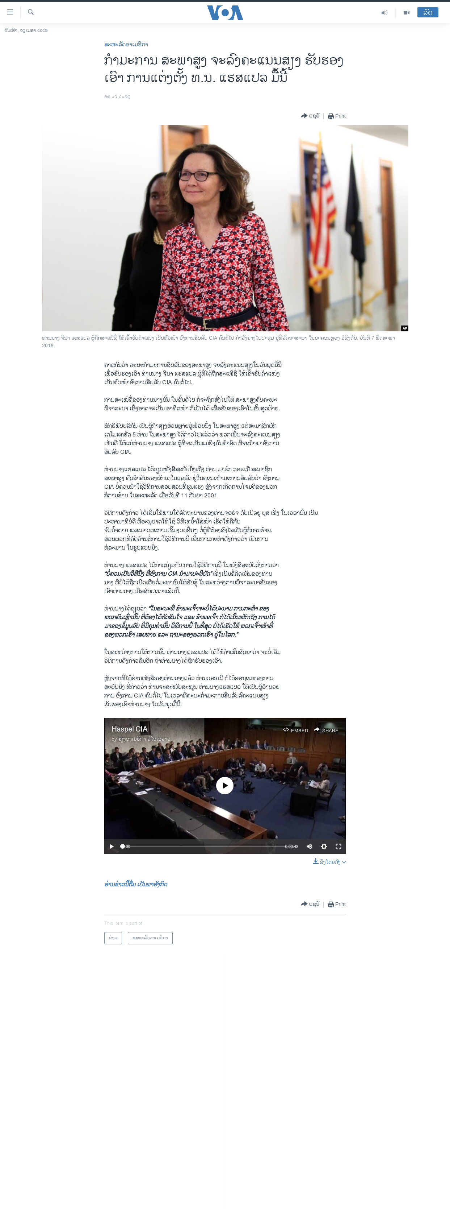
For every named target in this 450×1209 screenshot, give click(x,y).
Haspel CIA (129, 730)
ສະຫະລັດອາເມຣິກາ (126, 45)
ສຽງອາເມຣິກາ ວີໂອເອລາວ (144, 739)
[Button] (310, 116)
